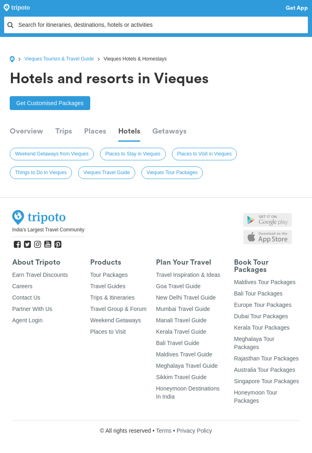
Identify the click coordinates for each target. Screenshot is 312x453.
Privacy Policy (194, 430)
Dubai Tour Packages (261, 316)
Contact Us (26, 297)
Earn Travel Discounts (40, 275)
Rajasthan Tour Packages (266, 358)
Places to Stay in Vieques (132, 154)
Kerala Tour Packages (262, 327)
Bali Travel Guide (177, 343)
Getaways (169, 131)
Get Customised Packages (50, 103)
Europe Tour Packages (262, 305)
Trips (63, 131)
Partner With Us (32, 309)
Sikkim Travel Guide (181, 377)
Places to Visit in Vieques (204, 154)
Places (95, 131)
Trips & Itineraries (112, 297)
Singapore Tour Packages (266, 381)
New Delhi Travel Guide (186, 297)
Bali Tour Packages (258, 293)
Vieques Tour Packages (172, 172)
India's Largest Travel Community (48, 230)
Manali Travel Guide (181, 320)
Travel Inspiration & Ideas (188, 275)
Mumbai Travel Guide (183, 309)
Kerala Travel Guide (181, 331)
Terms (163, 430)
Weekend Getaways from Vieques (52, 154)
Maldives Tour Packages (264, 282)
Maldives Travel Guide (184, 354)
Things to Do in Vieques (41, 172)
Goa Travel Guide (178, 286)
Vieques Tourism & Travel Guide (59, 59)
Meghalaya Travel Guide (187, 365)
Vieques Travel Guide (106, 172)
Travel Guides (108, 286)
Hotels (129, 131)
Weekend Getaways (115, 320)
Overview (26, 131)
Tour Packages (109, 275)
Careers (22, 286)
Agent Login (27, 320)
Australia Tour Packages (264, 370)
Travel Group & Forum (118, 309)
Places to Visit (108, 331)
